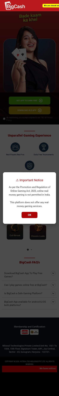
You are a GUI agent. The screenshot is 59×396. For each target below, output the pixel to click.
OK (29, 214)
